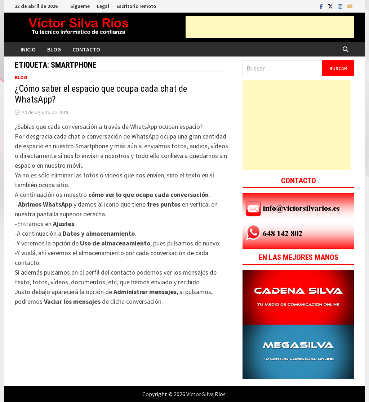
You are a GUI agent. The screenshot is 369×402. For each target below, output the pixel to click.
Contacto (86, 49)
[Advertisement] (270, 27)
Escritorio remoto (136, 6)
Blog (54, 49)
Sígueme (80, 6)
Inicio (28, 49)
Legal (103, 6)
